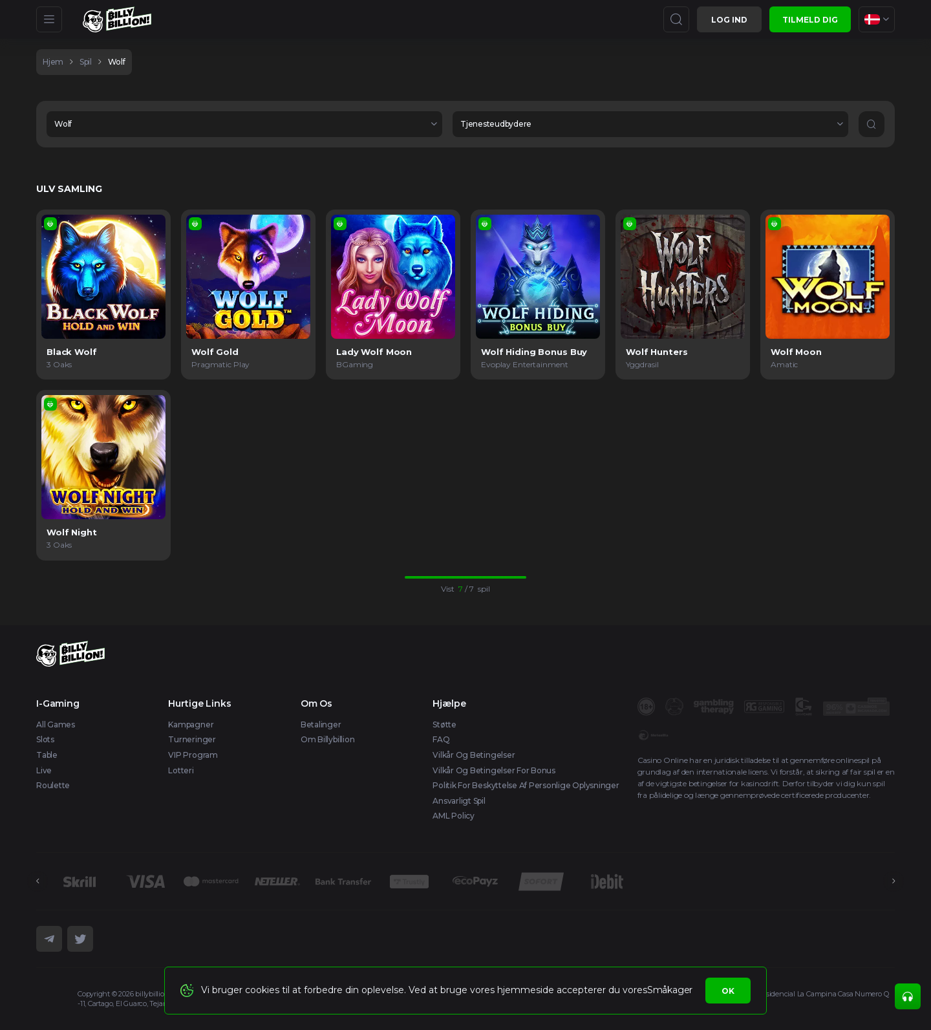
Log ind (729, 20)
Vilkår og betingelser (474, 755)
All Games (55, 724)
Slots (45, 739)
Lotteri (180, 770)
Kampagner (190, 724)
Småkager (669, 990)
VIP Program (192, 755)
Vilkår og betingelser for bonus (494, 770)
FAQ (441, 739)
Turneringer (191, 739)
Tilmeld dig (810, 20)
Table (47, 755)
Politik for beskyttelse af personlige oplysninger (526, 785)
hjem (53, 62)
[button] (244, 124)
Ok (728, 991)
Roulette (53, 785)
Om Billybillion (327, 739)
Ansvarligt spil (459, 801)
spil (86, 62)
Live (44, 770)
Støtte (444, 724)
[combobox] (877, 19)
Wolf (116, 62)
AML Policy (454, 816)
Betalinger (321, 724)
